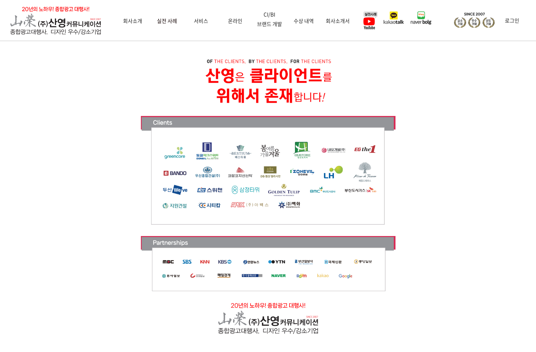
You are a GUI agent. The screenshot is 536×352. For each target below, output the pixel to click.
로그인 (512, 20)
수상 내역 (304, 21)
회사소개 (132, 21)
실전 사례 (167, 21)
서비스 (201, 21)
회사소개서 (338, 21)
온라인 (235, 21)
